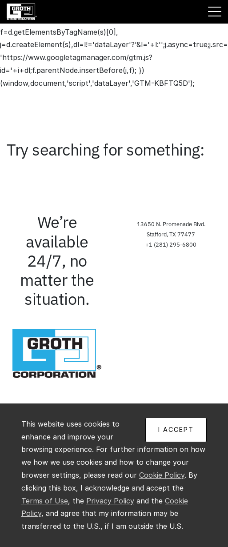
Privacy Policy (110, 500)
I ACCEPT (176, 429)
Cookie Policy (161, 475)
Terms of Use (44, 500)
